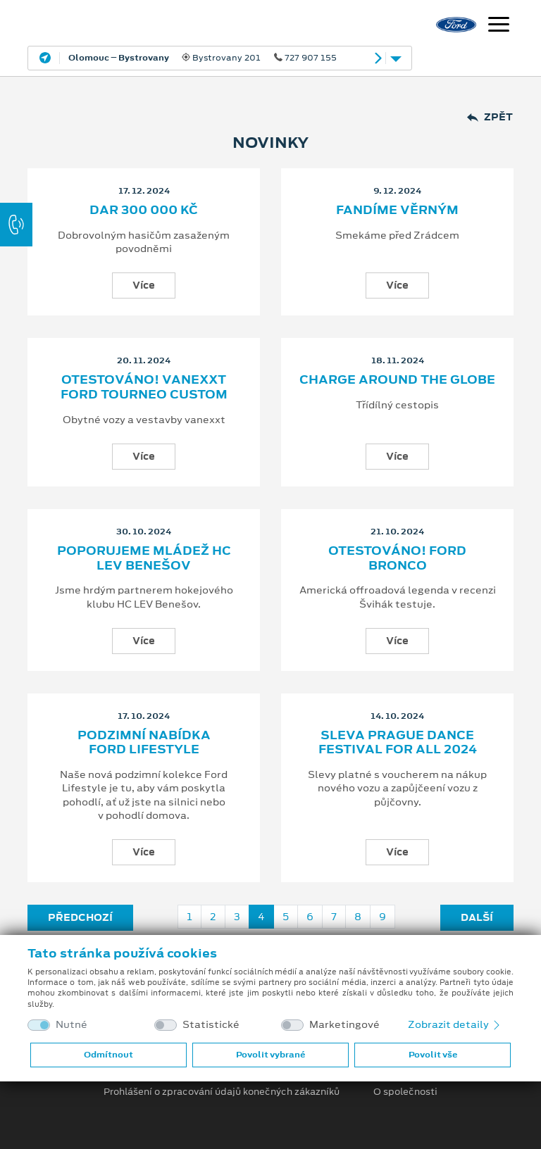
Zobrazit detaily (455, 1024)
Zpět (490, 117)
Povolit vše (433, 1054)
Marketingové (344, 1024)
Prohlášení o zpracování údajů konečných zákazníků (222, 1092)
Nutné (71, 1024)
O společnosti (405, 1092)
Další (477, 917)
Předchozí (80, 917)
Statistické (211, 1024)
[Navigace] (499, 26)
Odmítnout (108, 1054)
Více (143, 285)
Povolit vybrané (270, 1054)
